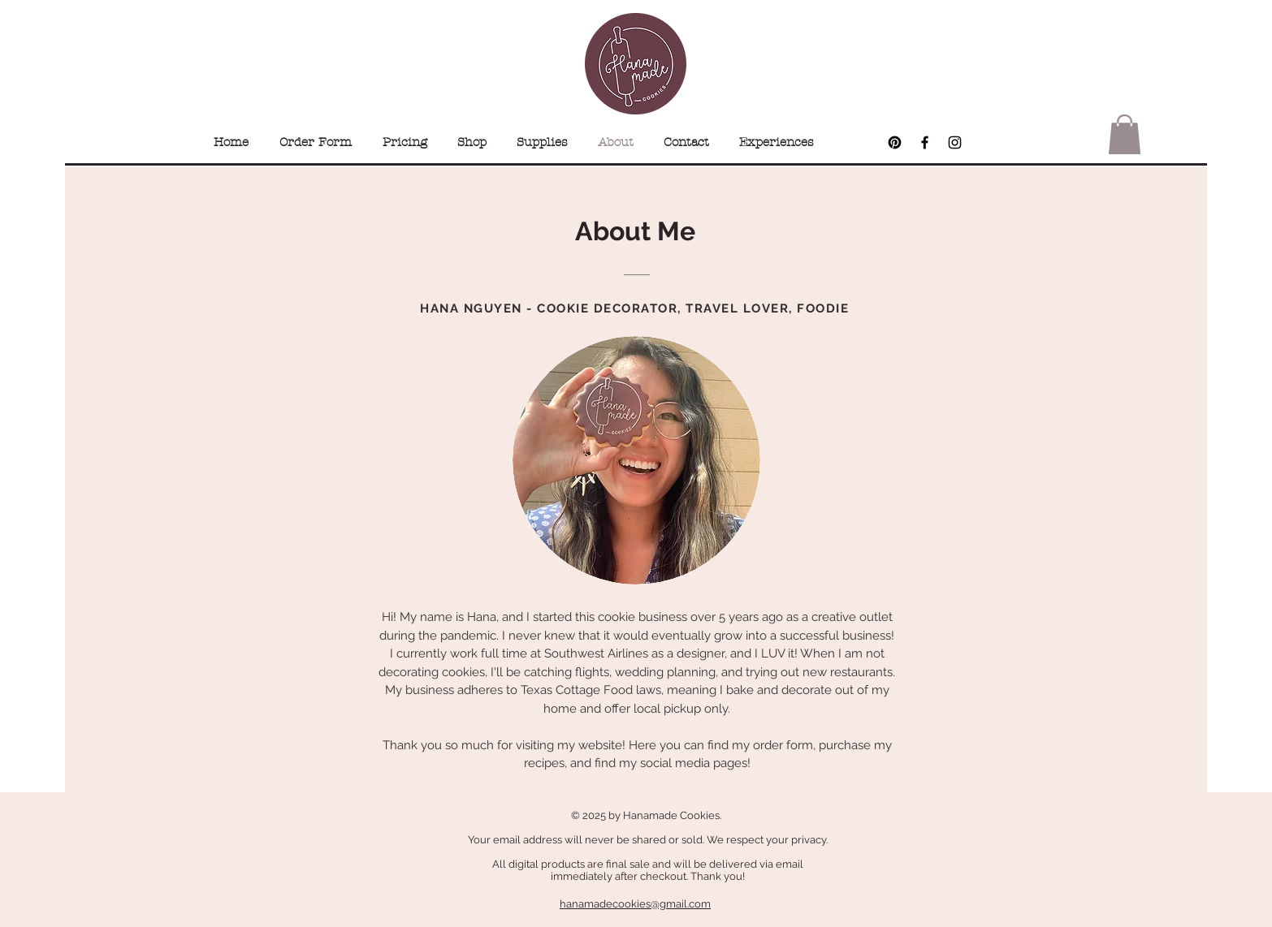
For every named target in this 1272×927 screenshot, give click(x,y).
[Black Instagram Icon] (954, 142)
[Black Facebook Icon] (924, 142)
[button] (1124, 134)
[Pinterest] (894, 142)
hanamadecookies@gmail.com (635, 904)
